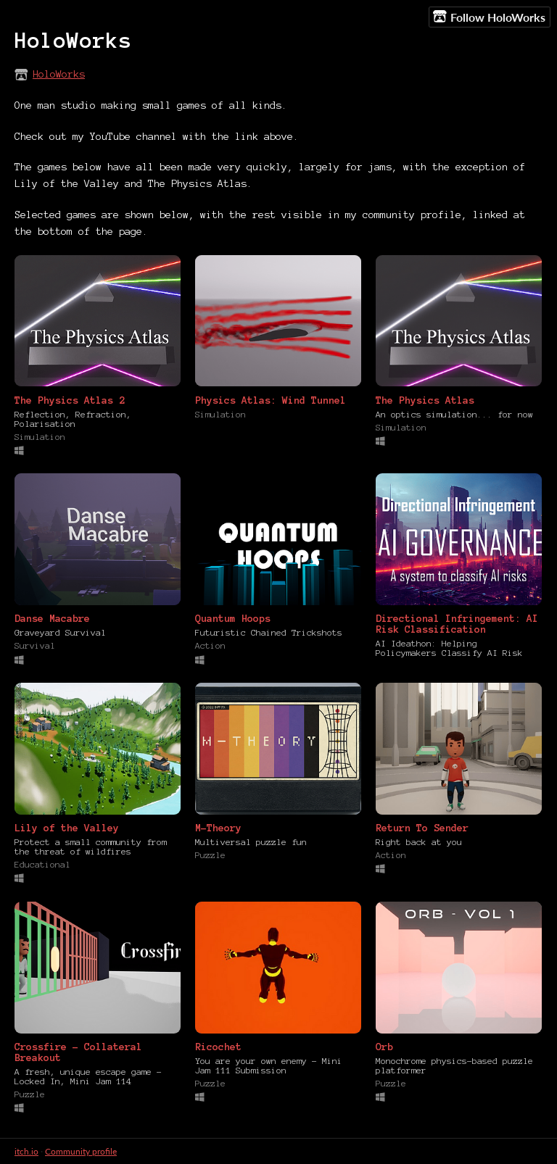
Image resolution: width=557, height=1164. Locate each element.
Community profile (81, 1151)
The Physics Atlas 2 (70, 400)
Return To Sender (422, 828)
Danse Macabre (52, 618)
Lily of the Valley (67, 828)
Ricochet (218, 1047)
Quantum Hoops (233, 618)
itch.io (26, 1151)
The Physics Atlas (425, 400)
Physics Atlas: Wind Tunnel (270, 400)
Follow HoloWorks (489, 16)
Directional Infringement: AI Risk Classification (457, 624)
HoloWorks (59, 74)
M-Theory (218, 828)
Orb (384, 1047)
